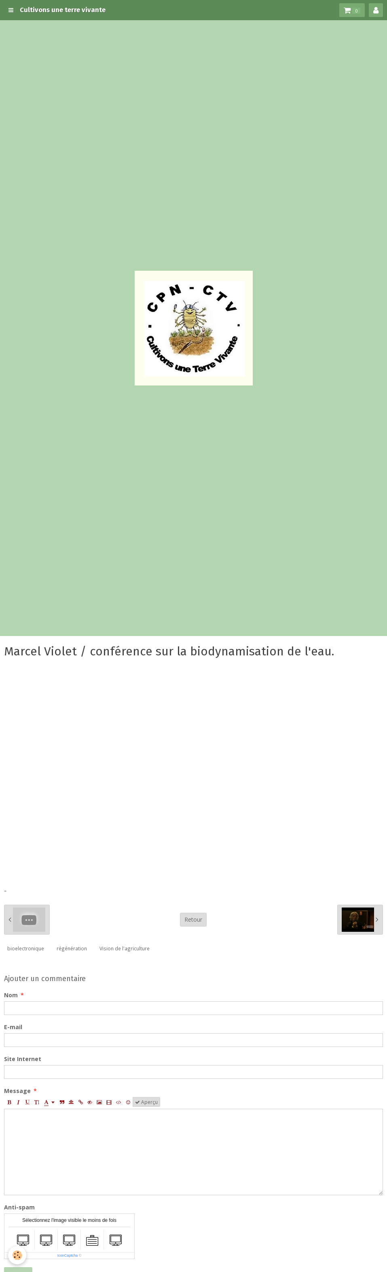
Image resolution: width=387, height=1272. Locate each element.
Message (17, 1091)
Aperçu (146, 1102)
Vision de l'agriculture (124, 948)
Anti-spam (19, 1207)
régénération (72, 948)
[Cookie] (17, 1255)
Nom (11, 995)
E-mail (13, 1027)
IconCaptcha (67, 1255)
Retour (193, 919)
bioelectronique (25, 948)
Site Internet (22, 1059)
